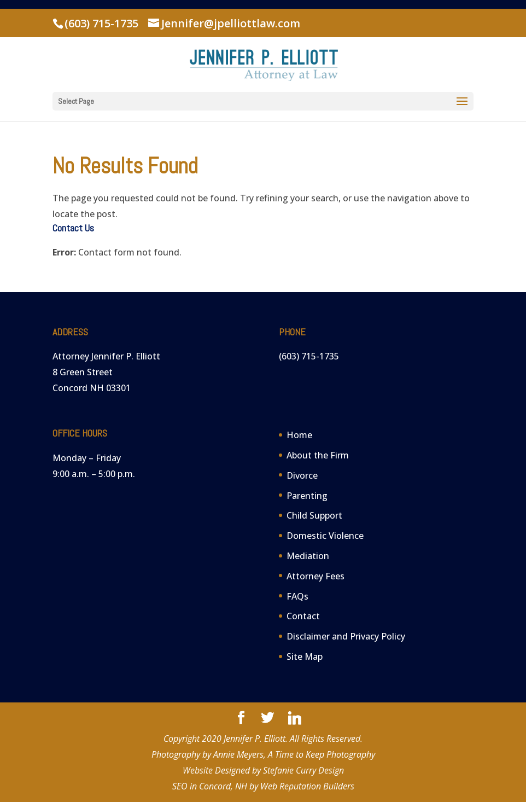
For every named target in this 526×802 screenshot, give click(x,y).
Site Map (305, 656)
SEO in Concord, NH (209, 786)
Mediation (308, 556)
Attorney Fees (315, 576)
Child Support (314, 515)
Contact (303, 616)
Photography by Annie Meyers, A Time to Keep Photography (263, 754)
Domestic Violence (325, 536)
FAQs (297, 596)
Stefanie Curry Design (303, 770)
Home (299, 435)
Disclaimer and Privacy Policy (346, 636)
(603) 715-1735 (101, 23)
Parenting (307, 496)
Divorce (302, 475)
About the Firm (318, 455)
